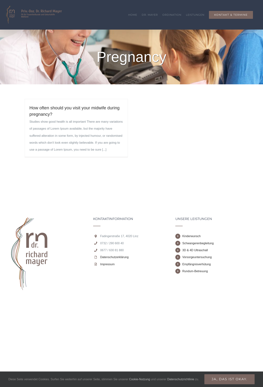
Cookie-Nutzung (139, 379)
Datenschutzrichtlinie (181, 379)
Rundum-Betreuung (195, 271)
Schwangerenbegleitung (198, 243)
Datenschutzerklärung (114, 257)
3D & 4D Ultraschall (195, 250)
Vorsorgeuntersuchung (197, 257)
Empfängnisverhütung (196, 264)
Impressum (107, 264)
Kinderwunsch (191, 236)
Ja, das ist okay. (229, 379)
